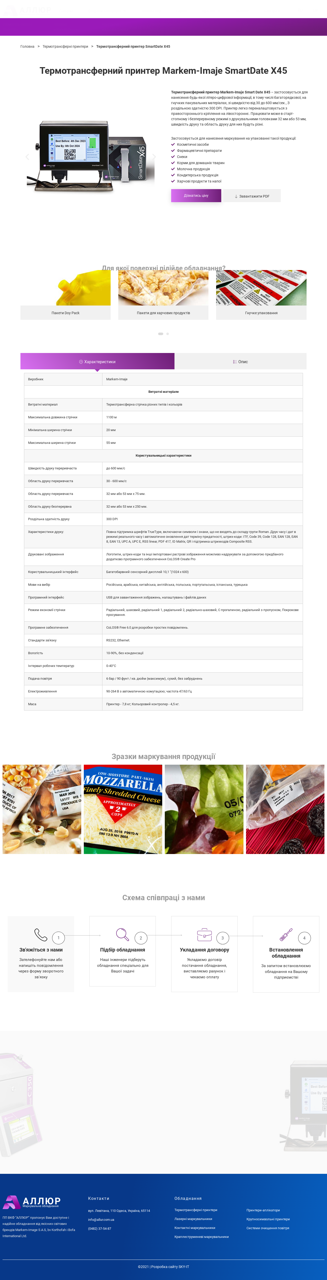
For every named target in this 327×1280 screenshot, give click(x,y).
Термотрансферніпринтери (17, 26)
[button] (27, 157)
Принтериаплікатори (211, 26)
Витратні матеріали (107, 11)
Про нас (211, 11)
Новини (242, 11)
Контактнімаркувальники (115, 26)
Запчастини (151, 11)
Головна (66, 11)
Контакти (272, 11)
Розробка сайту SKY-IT (170, 1267)
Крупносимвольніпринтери (257, 26)
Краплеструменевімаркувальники (165, 26)
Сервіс (181, 11)
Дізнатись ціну (196, 195)
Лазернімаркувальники (66, 26)
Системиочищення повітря (309, 26)
